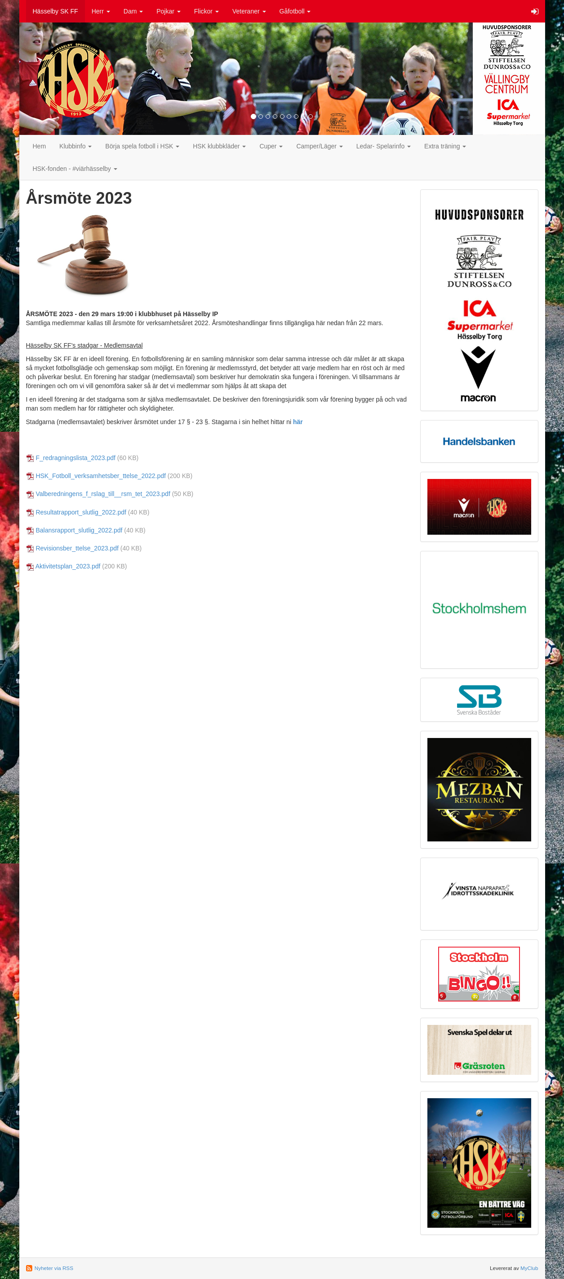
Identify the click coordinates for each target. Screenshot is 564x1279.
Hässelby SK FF (55, 11)
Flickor (206, 11)
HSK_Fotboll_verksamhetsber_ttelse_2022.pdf (101, 475)
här (298, 421)
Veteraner (249, 11)
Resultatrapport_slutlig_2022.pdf (81, 512)
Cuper (271, 146)
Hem (39, 146)
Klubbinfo (75, 146)
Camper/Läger (319, 146)
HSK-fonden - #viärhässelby (75, 168)
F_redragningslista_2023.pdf (75, 457)
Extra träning (445, 146)
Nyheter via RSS (54, 1268)
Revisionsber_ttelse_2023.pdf (77, 548)
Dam (133, 11)
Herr (101, 11)
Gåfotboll (295, 11)
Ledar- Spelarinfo (383, 146)
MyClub (529, 1268)
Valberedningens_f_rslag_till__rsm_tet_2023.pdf (103, 493)
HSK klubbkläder (219, 146)
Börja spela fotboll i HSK (142, 146)
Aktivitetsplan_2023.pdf (68, 566)
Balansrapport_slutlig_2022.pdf (79, 530)
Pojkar (168, 11)
